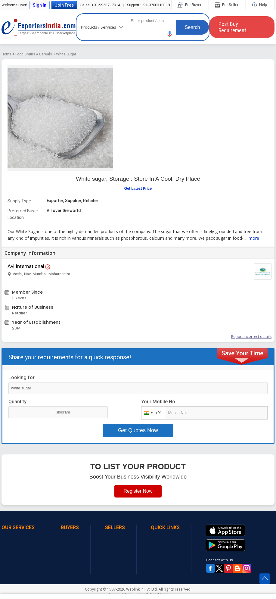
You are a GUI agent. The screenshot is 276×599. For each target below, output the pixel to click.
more (254, 238)
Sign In (39, 5)
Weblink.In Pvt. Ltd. (142, 589)
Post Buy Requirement (232, 27)
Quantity (17, 401)
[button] (170, 33)
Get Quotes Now (138, 430)
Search (192, 27)
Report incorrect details (251, 336)
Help (260, 4)
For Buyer (190, 4)
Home (6, 54)
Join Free (64, 5)
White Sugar (66, 54)
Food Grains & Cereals (33, 54)
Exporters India (39, 27)
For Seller (227, 4)
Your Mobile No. (158, 401)
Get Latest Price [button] (138, 188)
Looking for (21, 377)
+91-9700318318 (148, 5)
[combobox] (152, 413)
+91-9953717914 (100, 5)
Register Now (137, 491)
